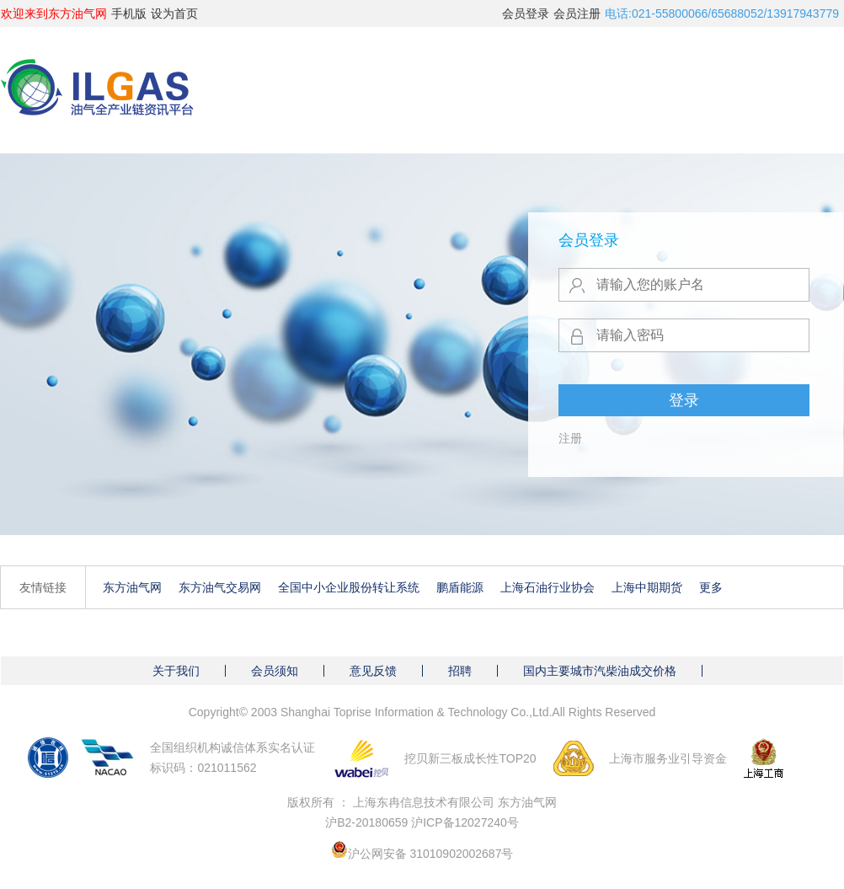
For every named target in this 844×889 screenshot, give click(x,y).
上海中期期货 (647, 587)
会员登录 (525, 13)
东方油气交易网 (220, 587)
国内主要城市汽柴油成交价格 (599, 670)
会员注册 (577, 13)
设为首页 (174, 13)
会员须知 (274, 670)
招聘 (460, 670)
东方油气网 (132, 587)
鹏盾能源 (459, 587)
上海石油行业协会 (547, 587)
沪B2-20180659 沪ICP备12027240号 (422, 822)
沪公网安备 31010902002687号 (431, 853)
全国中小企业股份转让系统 (348, 587)
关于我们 (176, 670)
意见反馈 (373, 670)
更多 (711, 587)
